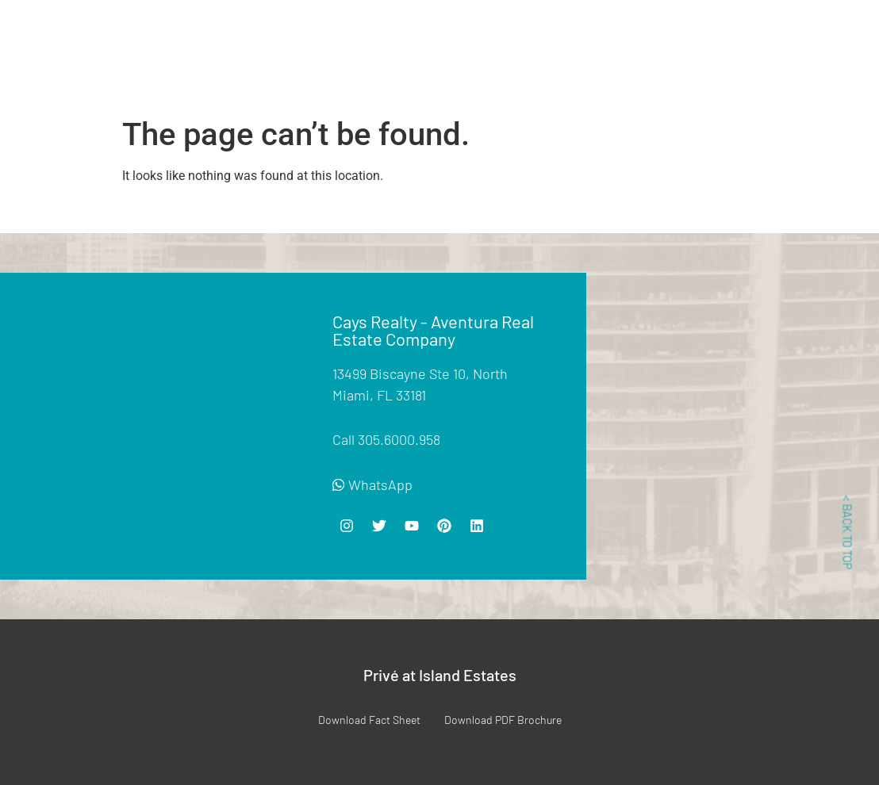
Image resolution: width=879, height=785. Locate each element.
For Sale (267, 33)
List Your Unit (636, 33)
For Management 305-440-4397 (773, 59)
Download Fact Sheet (369, 719)
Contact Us (618, 68)
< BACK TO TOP (847, 533)
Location (555, 33)
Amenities (401, 33)
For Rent (333, 33)
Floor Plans (478, 33)
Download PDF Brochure (503, 719)
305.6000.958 (399, 439)
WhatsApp (372, 484)
